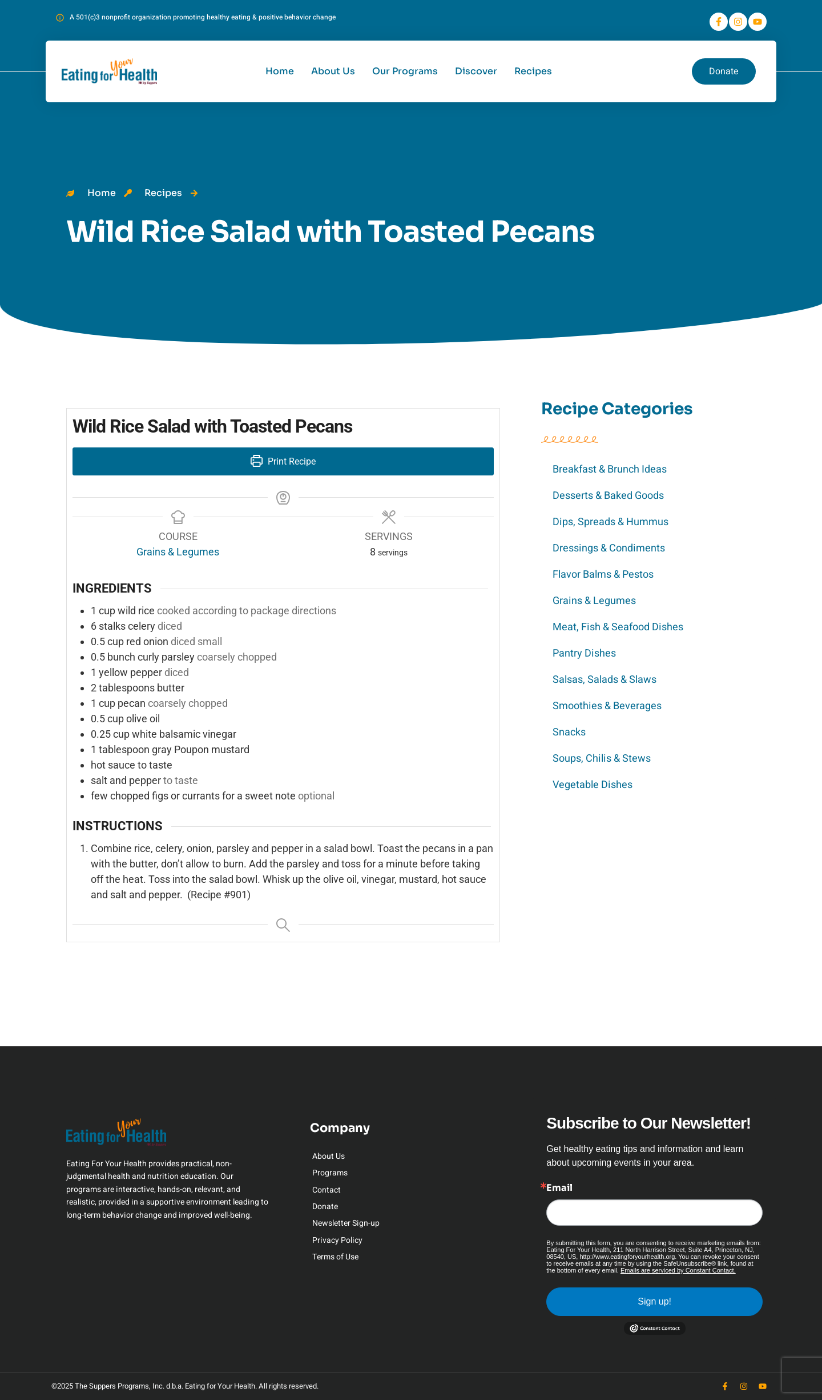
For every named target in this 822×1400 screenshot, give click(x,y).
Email (559, 1188)
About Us (333, 71)
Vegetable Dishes (592, 785)
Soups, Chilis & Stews (602, 758)
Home (279, 71)
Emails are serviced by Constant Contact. (678, 1270)
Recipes (533, 71)
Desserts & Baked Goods (608, 495)
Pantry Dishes (584, 653)
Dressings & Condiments (609, 548)
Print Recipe (283, 461)
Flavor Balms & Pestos (603, 574)
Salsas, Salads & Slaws (604, 679)
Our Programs (405, 71)
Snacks (569, 732)
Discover (476, 71)
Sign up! (654, 1301)
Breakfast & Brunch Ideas (610, 469)
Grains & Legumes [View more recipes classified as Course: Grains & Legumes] (177, 552)
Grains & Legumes (594, 601)
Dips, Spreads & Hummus (610, 522)
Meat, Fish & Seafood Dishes (618, 627)
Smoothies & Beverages (607, 706)
